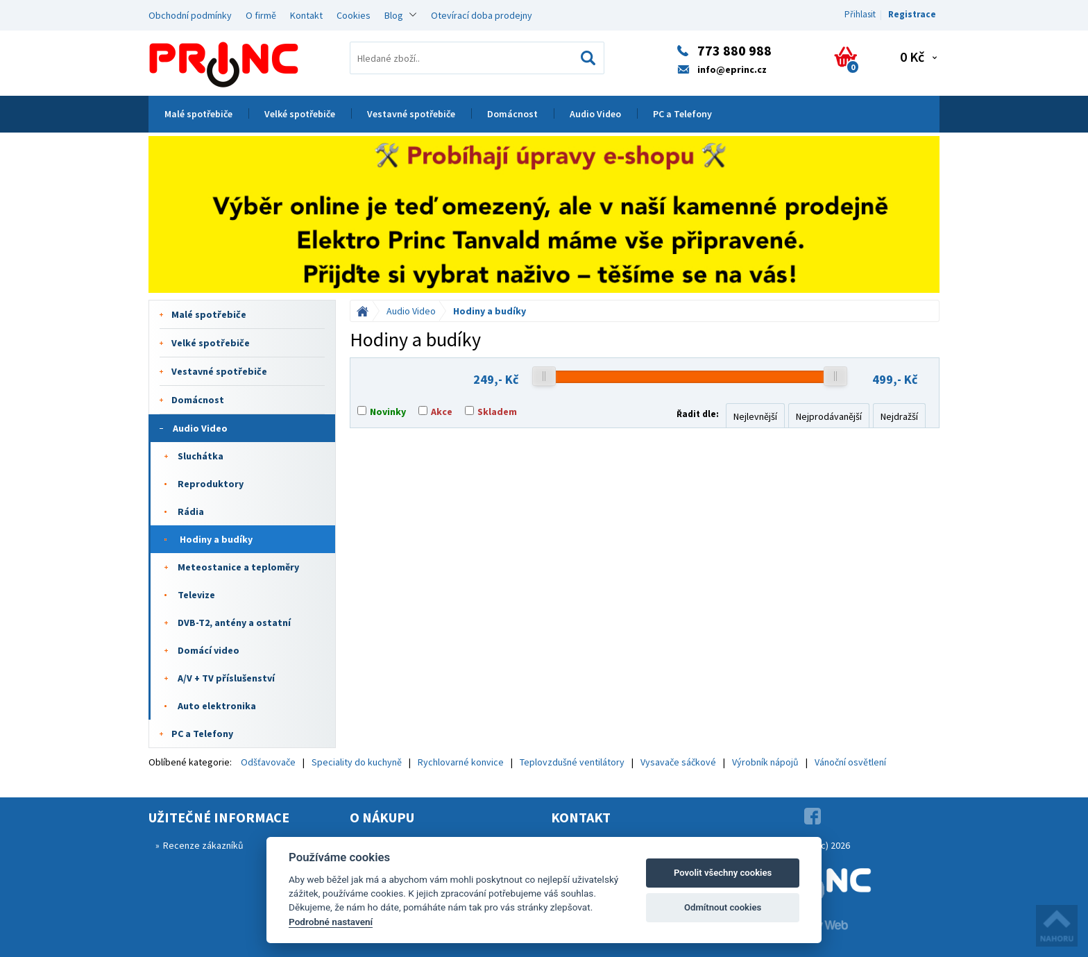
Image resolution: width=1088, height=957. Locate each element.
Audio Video (595, 114)
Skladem (497, 411)
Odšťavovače (268, 762)
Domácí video (208, 650)
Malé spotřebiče (198, 114)
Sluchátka (200, 456)
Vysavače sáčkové (678, 762)
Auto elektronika (217, 706)
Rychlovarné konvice (461, 762)
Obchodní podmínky (190, 15)
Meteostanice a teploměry (238, 567)
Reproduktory (211, 483)
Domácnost (512, 114)
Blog (393, 15)
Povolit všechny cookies (723, 872)
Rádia (191, 511)
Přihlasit (860, 14)
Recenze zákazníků (203, 845)
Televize (196, 594)
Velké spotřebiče (299, 114)
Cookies (354, 15)
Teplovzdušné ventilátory (572, 762)
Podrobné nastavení (331, 921)
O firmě (261, 15)
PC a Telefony (682, 114)
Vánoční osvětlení (850, 762)
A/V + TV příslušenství (226, 678)
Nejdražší (899, 416)
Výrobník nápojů (765, 762)
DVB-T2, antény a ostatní (234, 622)
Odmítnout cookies (722, 907)
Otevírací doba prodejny (481, 15)
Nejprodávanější (829, 416)
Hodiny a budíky (216, 539)
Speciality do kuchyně (357, 762)
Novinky (388, 411)
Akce (441, 411)
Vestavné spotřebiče (411, 114)
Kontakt (306, 15)
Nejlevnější (755, 416)
